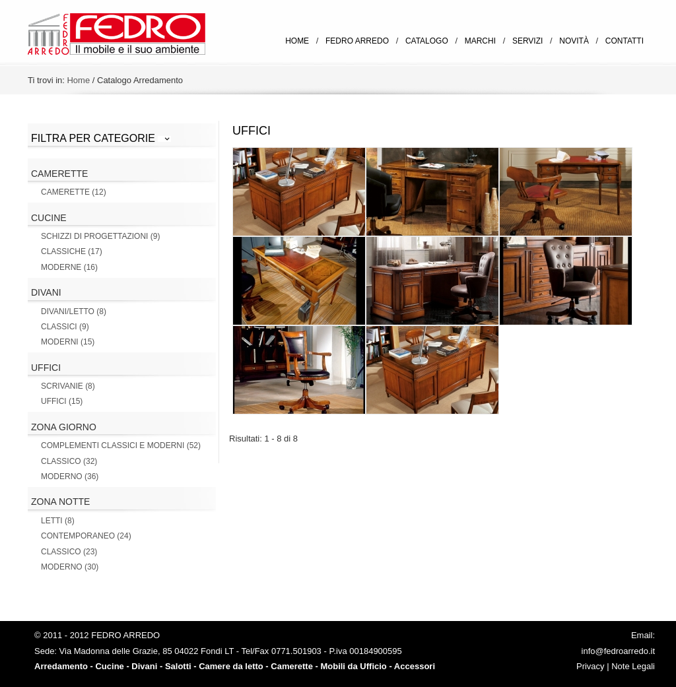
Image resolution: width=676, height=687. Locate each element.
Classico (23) (69, 551)
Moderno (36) (69, 476)
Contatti (624, 41)
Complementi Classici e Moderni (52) (121, 445)
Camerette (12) (73, 192)
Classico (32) (69, 461)
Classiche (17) (71, 251)
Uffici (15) (62, 401)
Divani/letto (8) (73, 311)
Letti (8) (58, 520)
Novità (574, 41)
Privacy (590, 666)
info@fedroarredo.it (618, 651)
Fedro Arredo (357, 41)
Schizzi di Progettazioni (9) (100, 236)
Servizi (527, 41)
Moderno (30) (69, 567)
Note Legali (633, 666)
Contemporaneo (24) (86, 535)
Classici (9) (65, 326)
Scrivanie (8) (68, 386)
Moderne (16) (69, 267)
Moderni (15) (67, 341)
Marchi (480, 41)
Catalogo (426, 41)
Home (297, 41)
